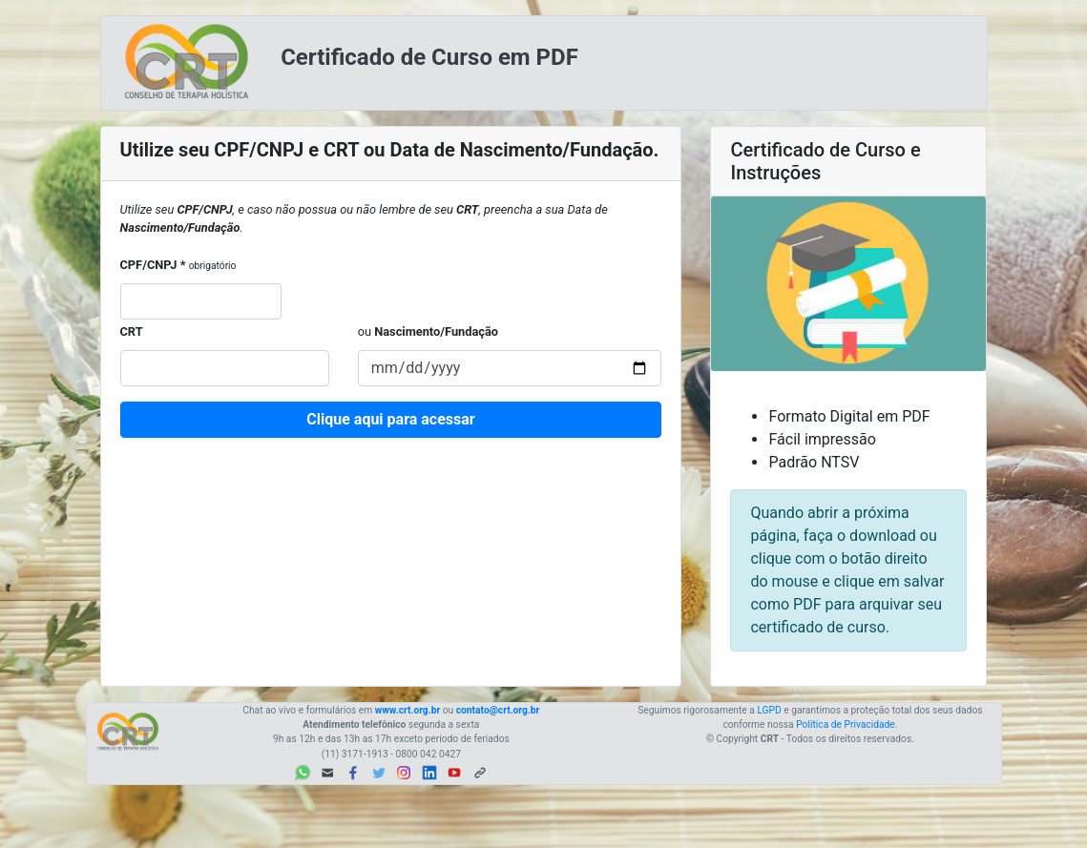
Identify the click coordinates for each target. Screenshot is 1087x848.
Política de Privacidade (845, 724)
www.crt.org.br (407, 710)
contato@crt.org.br (498, 710)
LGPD (769, 710)
